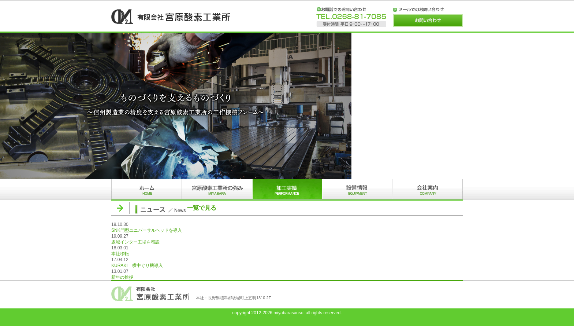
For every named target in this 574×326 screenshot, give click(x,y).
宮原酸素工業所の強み (217, 189)
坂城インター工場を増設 (135, 242)
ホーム (146, 189)
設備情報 (357, 189)
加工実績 (287, 189)
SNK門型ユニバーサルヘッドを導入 (146, 230)
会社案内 (427, 189)
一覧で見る (201, 208)
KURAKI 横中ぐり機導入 (137, 265)
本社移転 (120, 253)
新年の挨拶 (122, 277)
